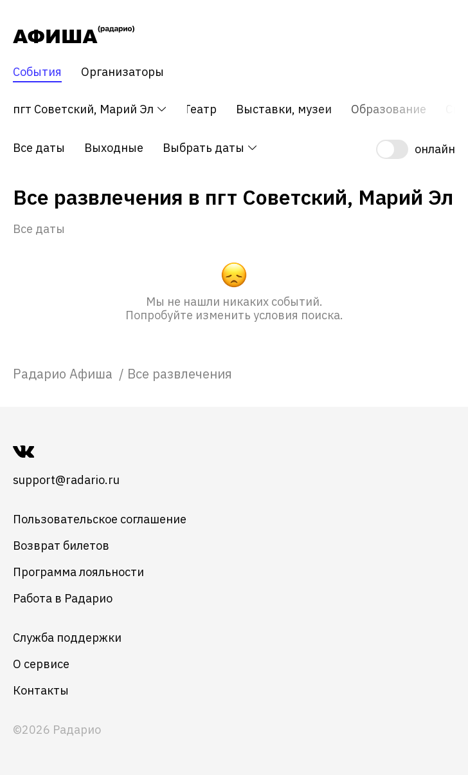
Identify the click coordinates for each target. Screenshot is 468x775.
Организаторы (122, 72)
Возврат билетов (61, 545)
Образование (388, 109)
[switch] (415, 149)
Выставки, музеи (284, 109)
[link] (64, 373)
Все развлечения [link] (179, 373)
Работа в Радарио (63, 598)
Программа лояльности (78, 572)
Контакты (41, 690)
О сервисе (41, 664)
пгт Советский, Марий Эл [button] (90, 109)
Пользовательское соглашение (99, 519)
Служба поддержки (67, 637)
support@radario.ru (66, 480)
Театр (200, 109)
